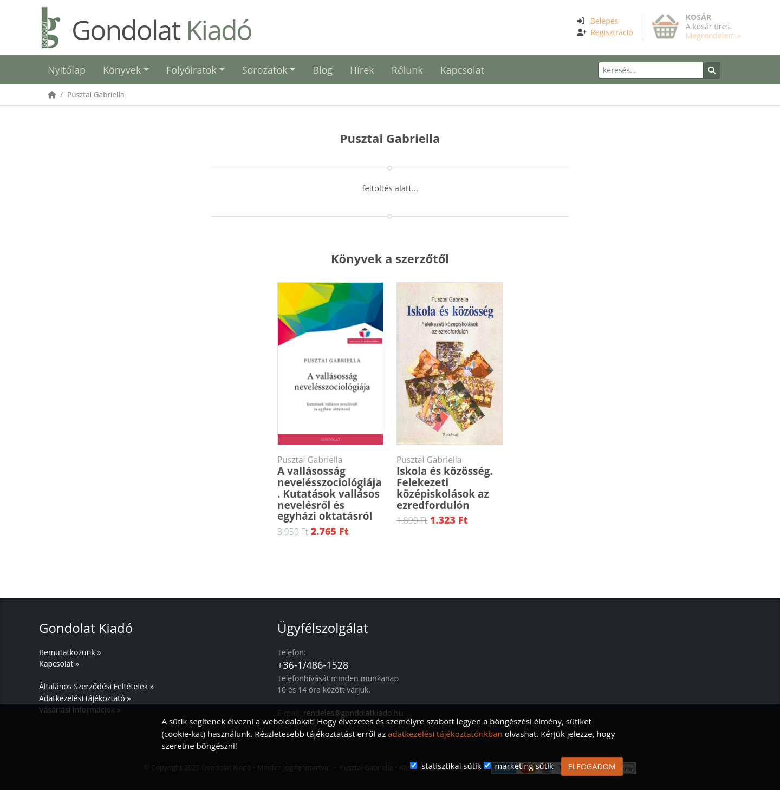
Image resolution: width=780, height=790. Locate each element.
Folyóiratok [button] (191, 69)
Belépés (604, 21)
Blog (323, 69)
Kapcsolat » (59, 663)
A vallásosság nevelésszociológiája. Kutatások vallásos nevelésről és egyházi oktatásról (330, 488)
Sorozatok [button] (265, 69)
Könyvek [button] (122, 69)
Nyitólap (67, 69)
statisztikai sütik (451, 765)
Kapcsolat (462, 69)
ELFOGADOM (592, 766)
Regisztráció (611, 32)
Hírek (362, 69)
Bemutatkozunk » (70, 652)
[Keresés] (651, 70)
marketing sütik (524, 765)
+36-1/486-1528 (312, 664)
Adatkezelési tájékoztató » (85, 698)
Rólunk (407, 69)
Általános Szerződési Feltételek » (96, 686)
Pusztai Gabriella (96, 94)
